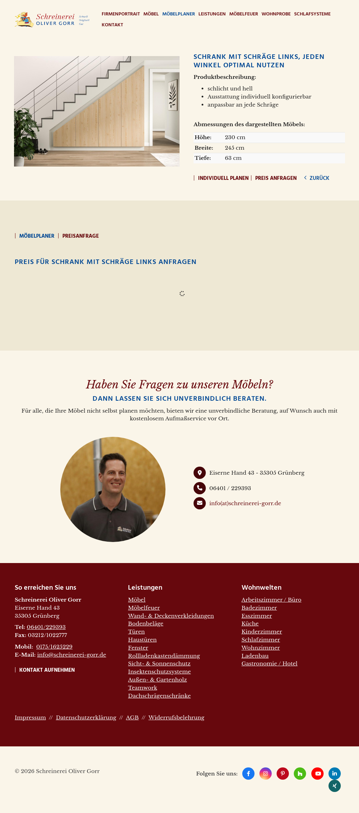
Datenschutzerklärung (86, 717)
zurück (318, 178)
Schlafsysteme (312, 14)
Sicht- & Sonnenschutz (159, 663)
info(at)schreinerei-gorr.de (245, 503)
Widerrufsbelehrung (176, 717)
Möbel (151, 14)
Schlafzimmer (261, 639)
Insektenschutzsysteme (159, 671)
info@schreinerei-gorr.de (71, 654)
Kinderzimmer (262, 631)
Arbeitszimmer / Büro (272, 599)
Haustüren (142, 639)
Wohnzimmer (261, 647)
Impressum (30, 717)
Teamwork (142, 687)
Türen (136, 631)
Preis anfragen (276, 178)
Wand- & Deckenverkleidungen (171, 615)
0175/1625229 (54, 646)
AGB (132, 717)
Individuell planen (223, 178)
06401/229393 (46, 627)
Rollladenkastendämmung (164, 655)
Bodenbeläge (145, 623)
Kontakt (112, 25)
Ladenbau (255, 655)
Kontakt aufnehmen (47, 670)
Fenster (138, 647)
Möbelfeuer (243, 14)
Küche (250, 623)
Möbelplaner (178, 14)
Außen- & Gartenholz (157, 679)
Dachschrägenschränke (159, 695)
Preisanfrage (80, 236)
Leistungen (212, 14)
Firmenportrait (121, 14)
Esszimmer (257, 615)
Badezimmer (259, 607)
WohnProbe (276, 14)
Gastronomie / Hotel (270, 663)
